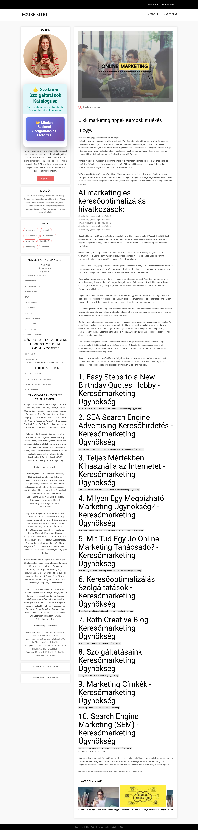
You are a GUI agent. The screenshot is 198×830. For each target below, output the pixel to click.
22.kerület (40, 655)
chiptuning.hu (31, 308)
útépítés (30, 241)
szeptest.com (31, 281)
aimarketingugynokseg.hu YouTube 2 (94, 219)
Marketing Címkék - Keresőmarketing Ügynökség (99, 708)
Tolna (59, 209)
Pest (62, 206)
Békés (48, 196)
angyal (46, 230)
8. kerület (48, 639)
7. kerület (39, 639)
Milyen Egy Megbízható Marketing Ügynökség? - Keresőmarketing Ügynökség (111, 530)
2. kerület (48, 632)
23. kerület (50, 655)
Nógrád (56, 206)
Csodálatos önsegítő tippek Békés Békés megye (98, 809)
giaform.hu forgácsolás (36, 276)
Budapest (36, 199)
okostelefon (31, 236)
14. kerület (48, 645)
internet (45, 247)
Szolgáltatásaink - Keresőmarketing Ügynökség (98, 675)
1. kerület (39, 632)
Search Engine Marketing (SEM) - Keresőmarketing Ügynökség (105, 748)
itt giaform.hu (45, 268)
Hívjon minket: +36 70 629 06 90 (161, 4)
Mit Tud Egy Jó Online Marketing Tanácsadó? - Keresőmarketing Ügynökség (110, 571)
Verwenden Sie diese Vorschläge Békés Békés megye (143, 809)
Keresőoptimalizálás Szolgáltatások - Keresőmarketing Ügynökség (106, 611)
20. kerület (49, 652)
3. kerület (57, 632)
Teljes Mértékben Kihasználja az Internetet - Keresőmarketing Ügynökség (109, 490)
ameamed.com (31, 292)
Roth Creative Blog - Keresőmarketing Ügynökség (99, 643)
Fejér (52, 199)
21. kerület (59, 652)
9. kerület (57, 639)
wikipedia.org (30, 324)
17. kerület (43, 649)
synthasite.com (31, 390)
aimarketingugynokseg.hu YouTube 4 (94, 226)
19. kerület (39, 652)
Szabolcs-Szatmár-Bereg (45, 209)
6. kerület (53, 636)
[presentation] (168, 797)
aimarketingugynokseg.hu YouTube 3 (94, 223)
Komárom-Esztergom (43, 206)
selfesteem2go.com (33, 374)
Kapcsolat (170, 14)
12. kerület (53, 642)
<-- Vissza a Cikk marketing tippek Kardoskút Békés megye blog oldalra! (110, 771)
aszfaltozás (31, 230)
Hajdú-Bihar (38, 202)
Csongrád (45, 199)
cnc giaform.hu (45, 271)
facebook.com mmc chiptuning (38, 385)
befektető (44, 241)
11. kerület (43, 642)
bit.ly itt (28, 313)
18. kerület (53, 649)
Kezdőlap (154, 14)
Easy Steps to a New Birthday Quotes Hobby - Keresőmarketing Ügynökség (110, 409)
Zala (50, 212)
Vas (63, 209)
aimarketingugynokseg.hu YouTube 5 (94, 229)
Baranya (42, 196)
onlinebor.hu (31, 302)
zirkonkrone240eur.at (34, 318)
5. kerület (44, 636)
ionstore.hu (30, 354)
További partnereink (34, 335)
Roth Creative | (107, 827)
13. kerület (38, 645)
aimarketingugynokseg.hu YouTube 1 (94, 216)
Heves (47, 202)
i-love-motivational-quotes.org (39, 379)
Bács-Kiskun (32, 196)
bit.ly (27, 297)
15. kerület (58, 645)
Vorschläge (48, 236)
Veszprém (43, 212)
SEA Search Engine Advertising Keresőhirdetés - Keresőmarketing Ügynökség (111, 449)
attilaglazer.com (32, 286)
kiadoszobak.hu (32, 359)
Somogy (30, 209)
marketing (30, 247)
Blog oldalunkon (54, 164)
